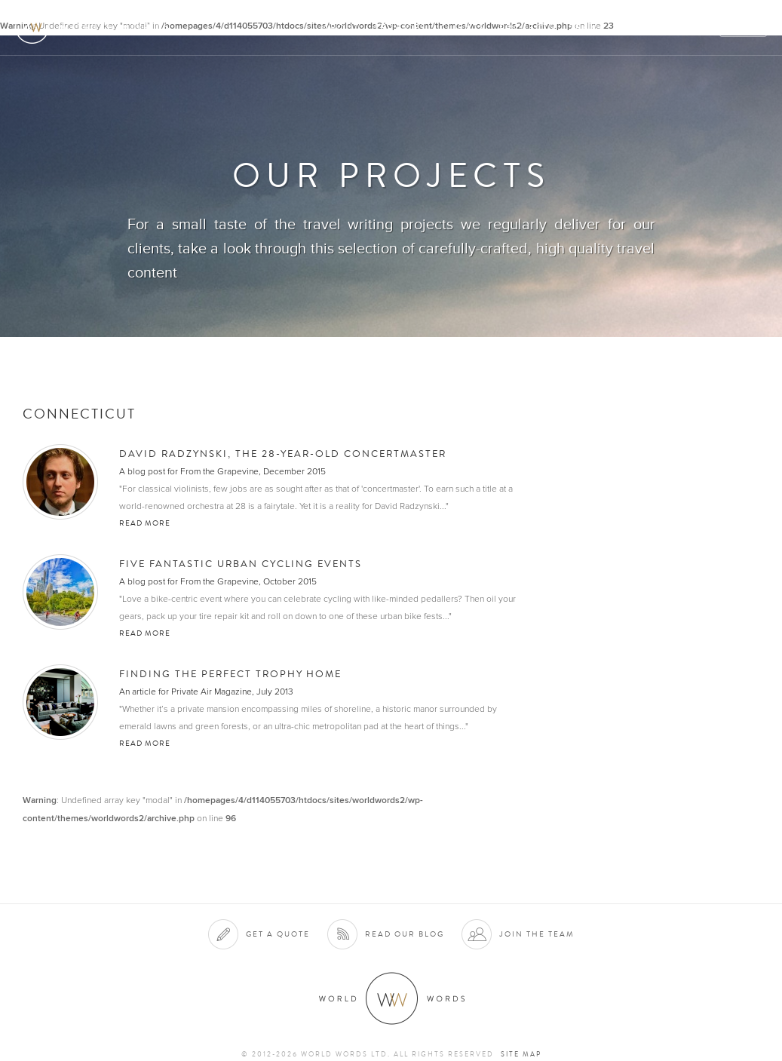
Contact (639, 27)
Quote (744, 27)
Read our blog (404, 934)
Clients (462, 27)
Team (584, 27)
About (341, 27)
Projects (527, 27)
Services (400, 27)
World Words (96, 27)
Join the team (537, 934)
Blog (694, 27)
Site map (521, 1054)
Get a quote (278, 934)
